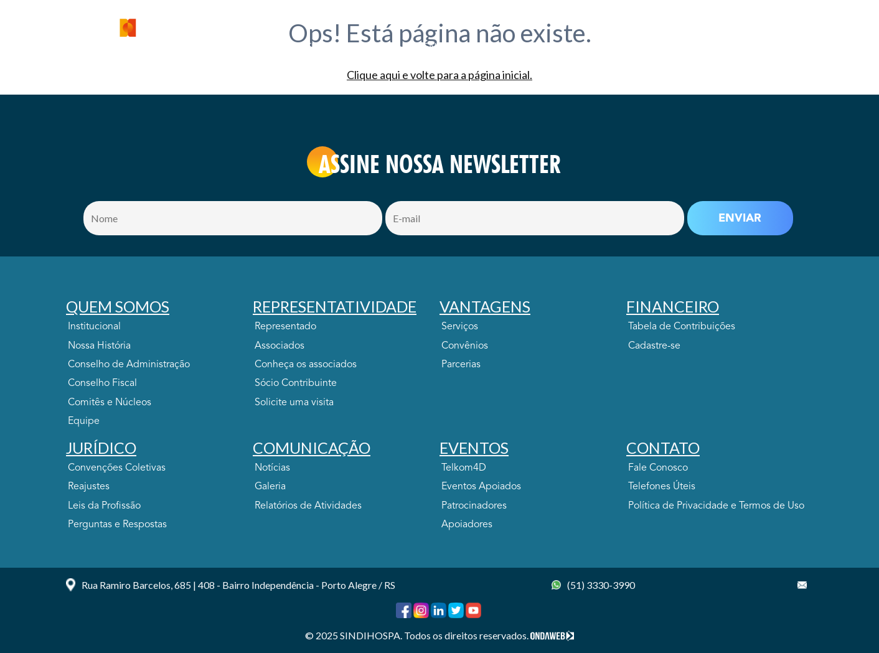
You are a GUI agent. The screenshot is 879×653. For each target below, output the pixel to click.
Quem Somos (228, 48)
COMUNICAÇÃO (613, 48)
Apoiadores (466, 525)
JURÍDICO (542, 48)
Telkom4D (463, 468)
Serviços (459, 327)
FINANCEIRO (481, 48)
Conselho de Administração (129, 365)
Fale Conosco (658, 468)
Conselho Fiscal (102, 383)
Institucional (94, 327)
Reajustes (89, 487)
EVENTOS (683, 48)
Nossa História (99, 346)
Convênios (464, 346)
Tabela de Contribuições (681, 327)
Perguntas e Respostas (117, 525)
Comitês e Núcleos (109, 403)
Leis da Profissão (104, 506)
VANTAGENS (413, 48)
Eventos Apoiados (481, 487)
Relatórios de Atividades (308, 506)
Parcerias (461, 365)
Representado (285, 327)
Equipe (84, 421)
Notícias (272, 468)
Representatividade (323, 48)
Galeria (270, 487)
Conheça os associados (306, 365)
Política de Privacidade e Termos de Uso (716, 506)
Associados (279, 346)
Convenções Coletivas (117, 468)
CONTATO (739, 48)
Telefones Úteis (661, 487)
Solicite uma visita (294, 403)
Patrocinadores (474, 506)
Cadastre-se (654, 346)
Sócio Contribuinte (296, 383)
